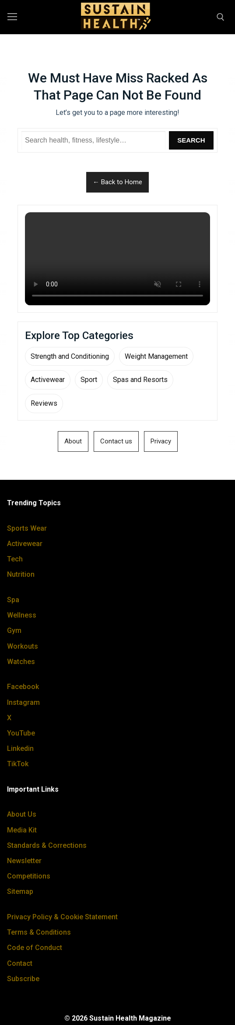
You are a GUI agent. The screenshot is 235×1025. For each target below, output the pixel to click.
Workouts (22, 646)
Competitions (28, 876)
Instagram (23, 702)
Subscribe (23, 979)
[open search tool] (220, 17)
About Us (21, 814)
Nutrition (21, 574)
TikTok (17, 764)
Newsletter (24, 861)
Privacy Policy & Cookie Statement (62, 917)
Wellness (21, 615)
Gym (14, 630)
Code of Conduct (34, 947)
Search (191, 140)
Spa (13, 600)
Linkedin (20, 748)
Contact (19, 963)
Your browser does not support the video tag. (117, 258)
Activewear (48, 379)
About (73, 441)
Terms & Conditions (39, 932)
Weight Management (156, 356)
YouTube (21, 733)
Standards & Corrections (47, 845)
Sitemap (20, 891)
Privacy (161, 441)
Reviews (44, 403)
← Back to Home (117, 182)
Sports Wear (27, 528)
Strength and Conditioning (70, 356)
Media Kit (22, 830)
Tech (15, 559)
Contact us (116, 441)
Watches (21, 661)
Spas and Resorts (140, 379)
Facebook (23, 686)
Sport (89, 379)
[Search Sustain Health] (93, 140)
